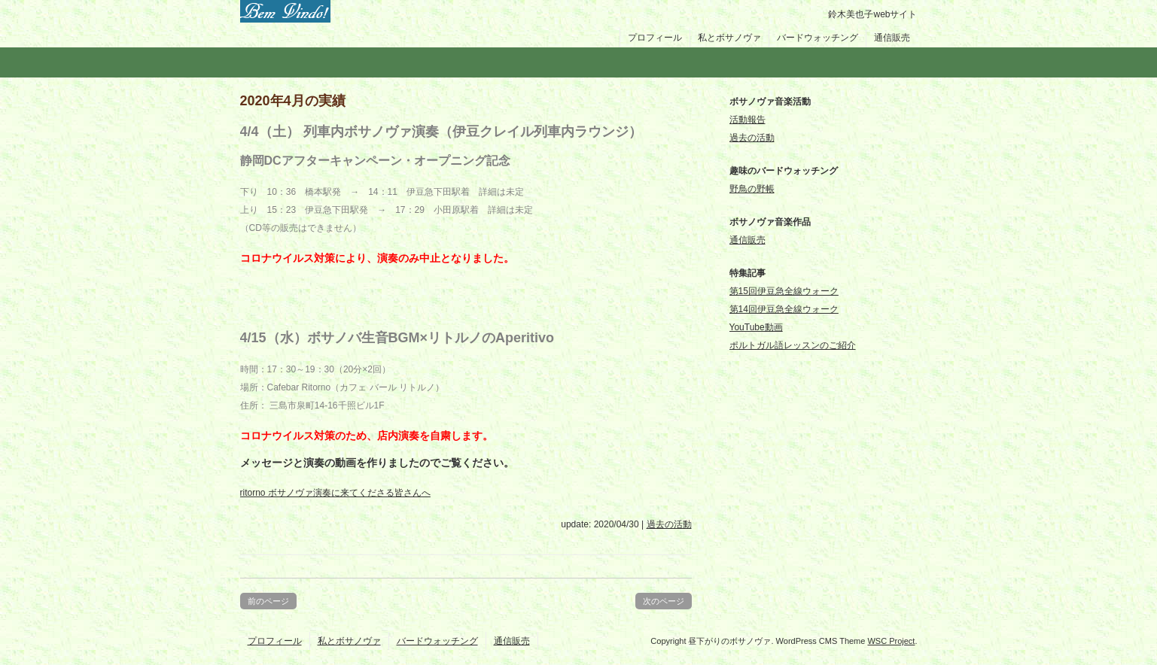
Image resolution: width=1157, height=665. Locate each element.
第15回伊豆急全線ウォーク (784, 291)
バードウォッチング (817, 37)
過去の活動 (669, 524)
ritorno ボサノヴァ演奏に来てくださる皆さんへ (335, 492)
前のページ (268, 601)
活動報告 (747, 119)
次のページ (663, 601)
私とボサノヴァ (729, 37)
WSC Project (891, 640)
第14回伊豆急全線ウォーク (784, 309)
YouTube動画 (756, 327)
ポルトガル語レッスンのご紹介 (792, 345)
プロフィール (655, 37)
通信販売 (892, 37)
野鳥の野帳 (752, 189)
